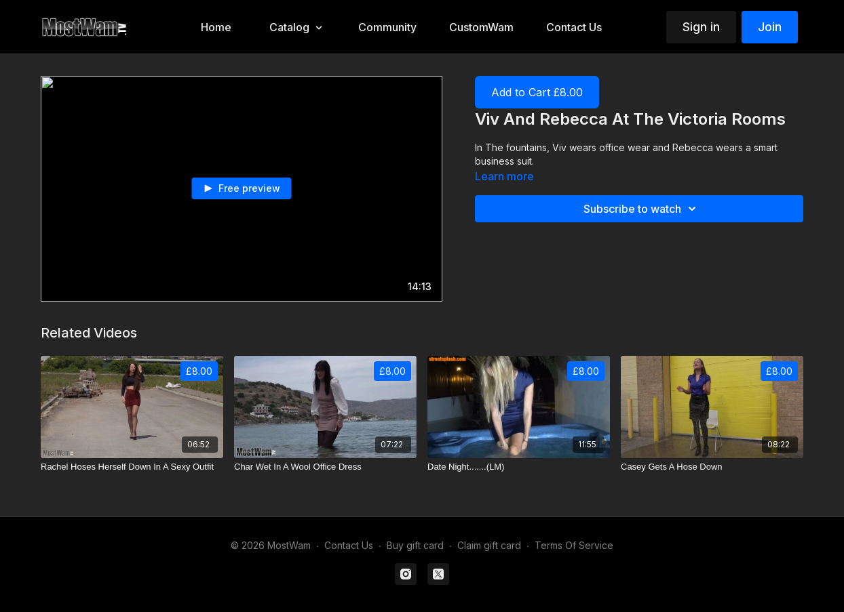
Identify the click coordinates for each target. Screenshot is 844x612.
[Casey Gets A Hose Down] (712, 467)
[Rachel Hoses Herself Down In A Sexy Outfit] (132, 467)
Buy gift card (415, 545)
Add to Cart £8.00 (537, 92)
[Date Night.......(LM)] (518, 467)
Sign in (701, 27)
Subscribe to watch (641, 209)
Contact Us (348, 545)
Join (770, 27)
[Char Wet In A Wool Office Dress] (325, 467)
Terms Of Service (574, 545)
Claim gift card (489, 545)
